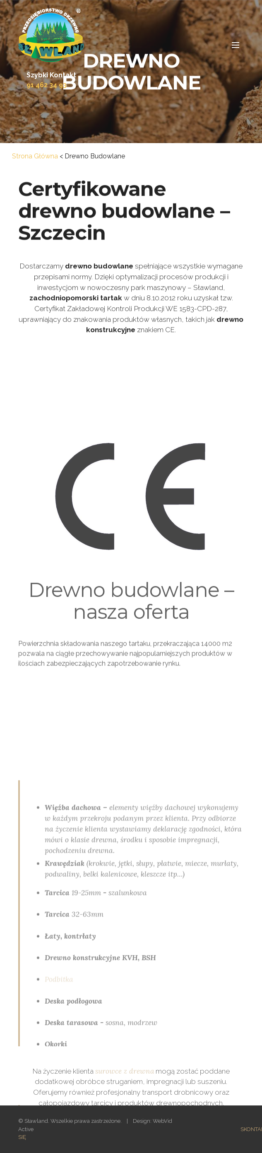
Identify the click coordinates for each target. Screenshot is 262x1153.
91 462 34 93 (46, 85)
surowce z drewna (124, 1080)
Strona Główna (35, 156)
